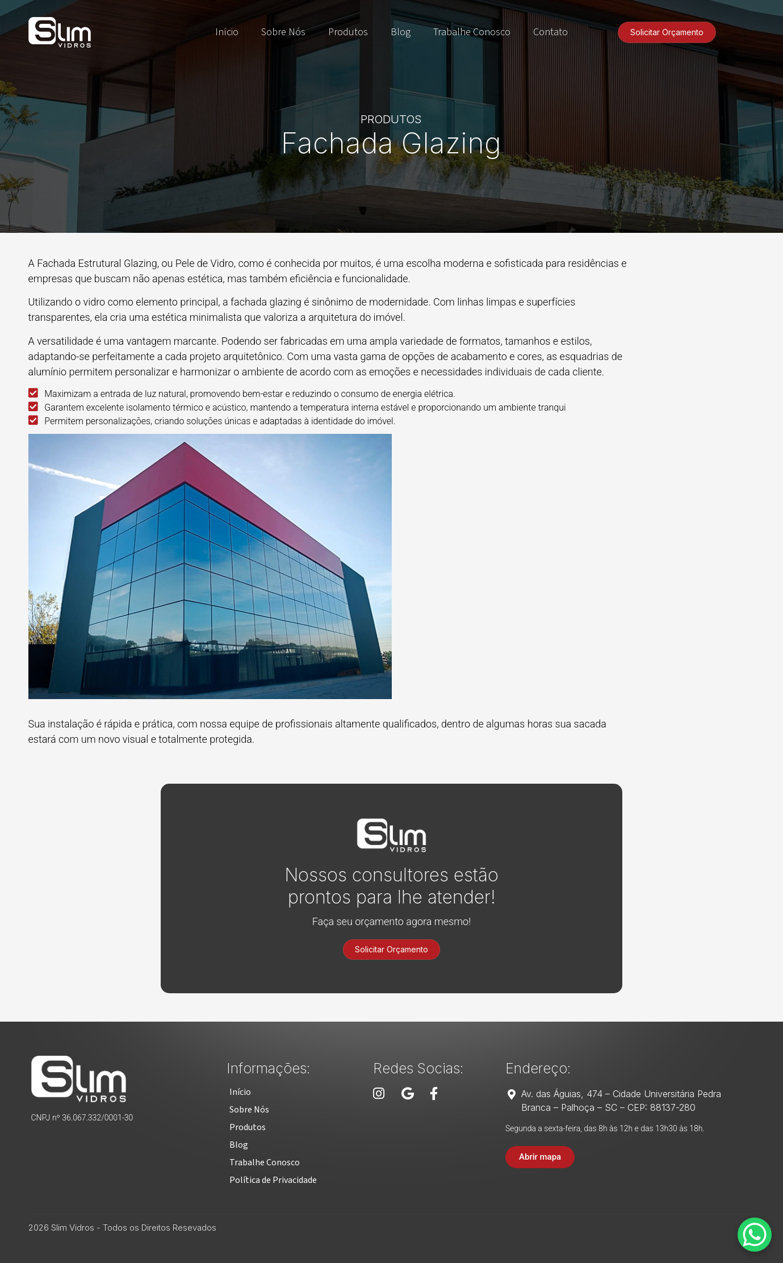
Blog (401, 32)
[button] (240, 1092)
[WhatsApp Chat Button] (755, 1235)
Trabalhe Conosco (471, 32)
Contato (550, 32)
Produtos (348, 32)
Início (226, 32)
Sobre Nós (283, 32)
